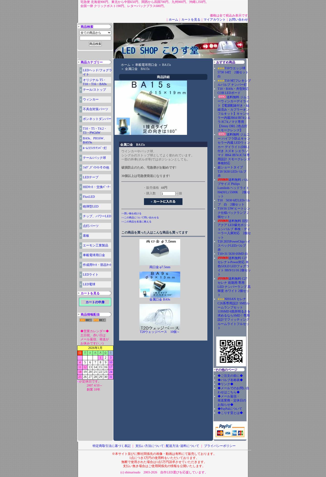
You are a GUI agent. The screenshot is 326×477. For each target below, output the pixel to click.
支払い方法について (149, 446)
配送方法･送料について (182, 446)
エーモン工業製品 (95, 245)
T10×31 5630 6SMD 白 (233, 253)
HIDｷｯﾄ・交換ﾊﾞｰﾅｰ (97, 187)
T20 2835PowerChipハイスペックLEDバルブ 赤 (234, 245)
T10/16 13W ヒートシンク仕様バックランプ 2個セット (234, 212)
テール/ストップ (94, 89)
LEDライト (90, 274)
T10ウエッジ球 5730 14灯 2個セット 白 (235, 72)
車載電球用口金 (94, 255)
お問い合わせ (238, 19)
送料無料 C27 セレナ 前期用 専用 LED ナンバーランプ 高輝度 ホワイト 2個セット (234, 287)
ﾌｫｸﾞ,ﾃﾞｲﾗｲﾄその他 (96, 167)
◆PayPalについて (230, 408)
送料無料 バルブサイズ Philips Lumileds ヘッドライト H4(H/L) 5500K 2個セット (234, 188)
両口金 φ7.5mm (159, 267)
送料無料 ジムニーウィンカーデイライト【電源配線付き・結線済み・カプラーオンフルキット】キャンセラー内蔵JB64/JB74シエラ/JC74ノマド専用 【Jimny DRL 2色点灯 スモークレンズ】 (234, 113)
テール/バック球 (94, 158)
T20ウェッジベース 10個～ (160, 332)
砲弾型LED (90, 206)
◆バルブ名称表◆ (230, 380)
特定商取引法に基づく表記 (112, 446)
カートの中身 (95, 302)
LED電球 (89, 284)
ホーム (173, 19)
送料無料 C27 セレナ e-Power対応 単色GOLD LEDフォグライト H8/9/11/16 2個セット (234, 266)
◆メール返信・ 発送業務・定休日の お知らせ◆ (237, 400)
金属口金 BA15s (137, 69)
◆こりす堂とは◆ (230, 413)
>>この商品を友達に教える (136, 221)
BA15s (166, 65)
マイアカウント (215, 19)
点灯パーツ (91, 226)
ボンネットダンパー (97, 119)
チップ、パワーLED (97, 216)
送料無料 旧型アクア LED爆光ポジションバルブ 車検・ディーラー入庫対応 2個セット (234, 229)
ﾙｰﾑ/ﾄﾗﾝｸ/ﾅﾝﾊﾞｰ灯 (95, 148)
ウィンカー (91, 99)
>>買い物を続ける (131, 213)
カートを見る (190, 19)
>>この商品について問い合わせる (140, 217)
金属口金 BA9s (159, 299)
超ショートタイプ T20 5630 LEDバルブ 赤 (233, 171)
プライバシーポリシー (220, 446)
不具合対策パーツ (95, 109)
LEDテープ (90, 177)
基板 (86, 235)
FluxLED (89, 196)
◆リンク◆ (225, 384)
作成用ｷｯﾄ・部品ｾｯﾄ (97, 265)
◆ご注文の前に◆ (230, 375)
